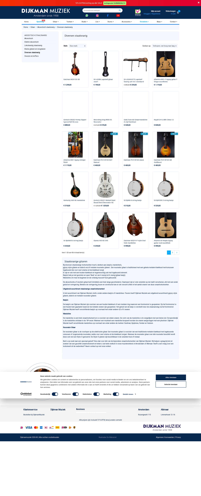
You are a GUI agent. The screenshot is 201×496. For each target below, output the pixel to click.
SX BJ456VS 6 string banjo (73, 240)
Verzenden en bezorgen (32, 425)
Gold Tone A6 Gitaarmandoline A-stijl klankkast (135, 120)
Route (142, 428)
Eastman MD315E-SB (72, 79)
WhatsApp (27, 449)
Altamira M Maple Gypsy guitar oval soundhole (163, 241)
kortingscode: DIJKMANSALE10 (115, 3)
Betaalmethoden (29, 418)
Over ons (53, 415)
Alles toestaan (170, 475)
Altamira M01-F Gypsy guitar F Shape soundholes (165, 80)
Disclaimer (27, 439)
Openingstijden (146, 425)
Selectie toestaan (171, 482)
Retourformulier (29, 452)
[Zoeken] (102, 10)
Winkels (53, 428)
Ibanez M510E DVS (101, 240)
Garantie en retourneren (32, 422)
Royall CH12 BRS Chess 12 (164, 119)
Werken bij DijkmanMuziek (60, 422)
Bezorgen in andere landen (33, 463)
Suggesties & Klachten (31, 446)
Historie (53, 418)
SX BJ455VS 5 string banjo (163, 200)
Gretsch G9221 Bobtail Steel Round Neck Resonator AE (104, 201)
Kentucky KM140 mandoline (74, 200)
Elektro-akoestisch (31, 42)
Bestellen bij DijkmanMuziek (34, 415)
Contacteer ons (29, 466)
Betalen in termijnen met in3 (33, 459)
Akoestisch (28, 38)
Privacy (26, 442)
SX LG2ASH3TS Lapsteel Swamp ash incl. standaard (134, 80)
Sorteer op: (146, 46)
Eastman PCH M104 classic (134, 160)
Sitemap (53, 425)
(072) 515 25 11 (169, 422)
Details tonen (128, 492)
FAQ (24, 432)
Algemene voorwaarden (32, 428)
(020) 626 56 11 (146, 422)
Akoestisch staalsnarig (35, 35)
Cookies (26, 456)
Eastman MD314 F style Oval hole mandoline (135, 241)
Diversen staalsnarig (32, 52)
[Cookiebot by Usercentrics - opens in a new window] (26, 491)
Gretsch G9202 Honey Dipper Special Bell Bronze (75, 120)
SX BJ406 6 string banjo (133, 200)
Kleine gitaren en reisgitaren (34, 49)
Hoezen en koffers (31, 56)
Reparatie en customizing (32, 435)
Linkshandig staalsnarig (33, 45)
